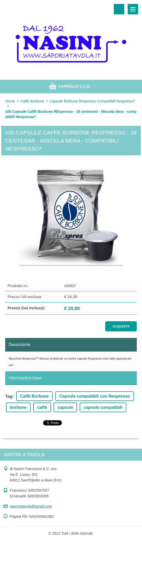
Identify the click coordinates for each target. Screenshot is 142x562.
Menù (133, 9)
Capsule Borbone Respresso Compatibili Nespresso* (92, 101)
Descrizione (20, 344)
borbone (18, 407)
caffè (42, 407)
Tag (8, 396)
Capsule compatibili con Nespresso (94, 396)
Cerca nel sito (119, 9)
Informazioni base (25, 378)
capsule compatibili (103, 407)
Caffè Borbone (32, 101)
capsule (65, 407)
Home (10, 101)
